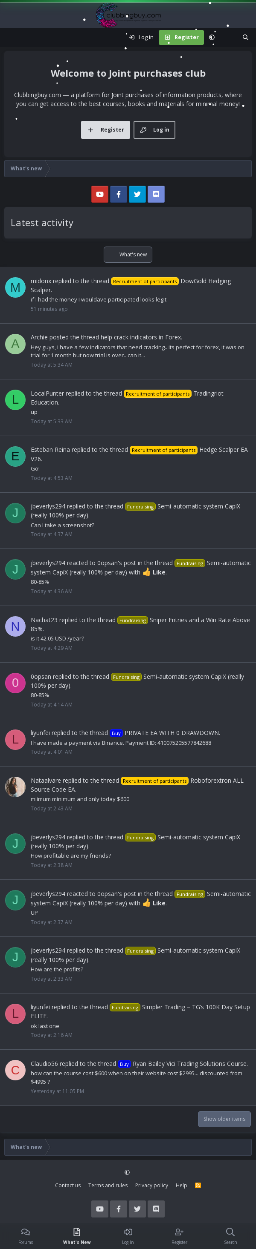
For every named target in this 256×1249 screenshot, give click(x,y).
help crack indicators (129, 337)
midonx (41, 281)
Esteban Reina (50, 449)
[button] (212, 37)
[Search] (245, 37)
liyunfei (40, 733)
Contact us (68, 1185)
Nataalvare (46, 780)
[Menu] (11, 37)
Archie (39, 337)
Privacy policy (151, 1185)
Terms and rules (108, 1185)
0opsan (41, 676)
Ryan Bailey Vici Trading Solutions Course (182, 1063)
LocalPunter (47, 393)
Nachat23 (44, 620)
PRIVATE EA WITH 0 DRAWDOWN (164, 733)
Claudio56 (44, 1063)
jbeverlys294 (48, 506)
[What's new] (228, 37)
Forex (173, 337)
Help (181, 1185)
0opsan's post (116, 563)
